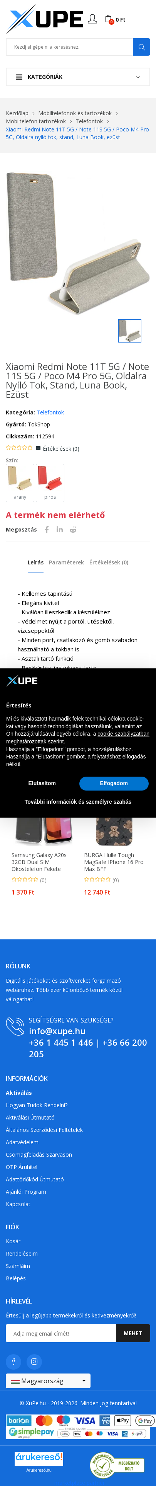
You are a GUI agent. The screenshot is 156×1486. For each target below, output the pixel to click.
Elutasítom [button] (42, 783)
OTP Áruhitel (21, 1167)
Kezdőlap (17, 113)
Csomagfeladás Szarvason (39, 1154)
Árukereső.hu (39, 1470)
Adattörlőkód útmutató (35, 1179)
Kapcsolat (18, 1204)
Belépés (16, 1278)
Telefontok (89, 121)
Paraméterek (66, 562)
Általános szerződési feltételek (44, 1129)
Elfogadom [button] (114, 783)
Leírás (36, 562)
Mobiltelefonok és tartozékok (75, 113)
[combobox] (48, 1381)
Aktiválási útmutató (30, 1117)
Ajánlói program (26, 1191)
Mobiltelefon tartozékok (36, 121)
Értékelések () (61, 448)
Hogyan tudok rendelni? (36, 1105)
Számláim (18, 1266)
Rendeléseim (22, 1253)
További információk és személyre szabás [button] (78, 802)
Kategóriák (39, 76)
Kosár (13, 1241)
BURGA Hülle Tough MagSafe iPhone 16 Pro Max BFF (114, 862)
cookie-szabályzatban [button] (123, 734)
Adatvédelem (22, 1142)
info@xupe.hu (57, 1030)
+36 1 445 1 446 (61, 1042)
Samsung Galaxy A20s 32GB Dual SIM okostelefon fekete (39, 862)
